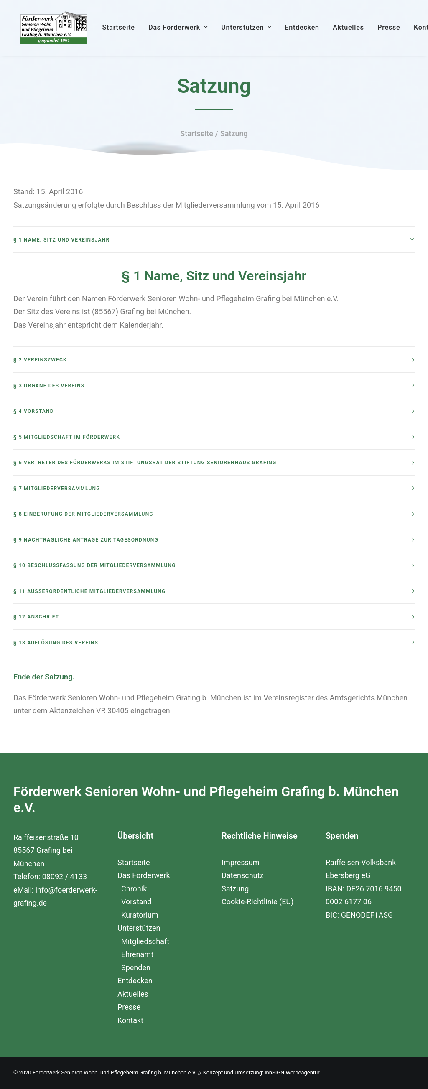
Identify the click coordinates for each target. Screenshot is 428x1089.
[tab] (214, 260)
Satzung (235, 888)
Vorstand (136, 901)
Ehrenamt (137, 954)
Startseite (131, 32)
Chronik (134, 888)
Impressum (241, 862)
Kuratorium (139, 915)
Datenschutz (242, 875)
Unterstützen (259, 32)
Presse (401, 32)
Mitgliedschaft (145, 941)
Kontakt (130, 1020)
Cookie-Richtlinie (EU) (257, 901)
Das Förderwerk (190, 32)
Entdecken (314, 32)
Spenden (135, 967)
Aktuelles (360, 32)
